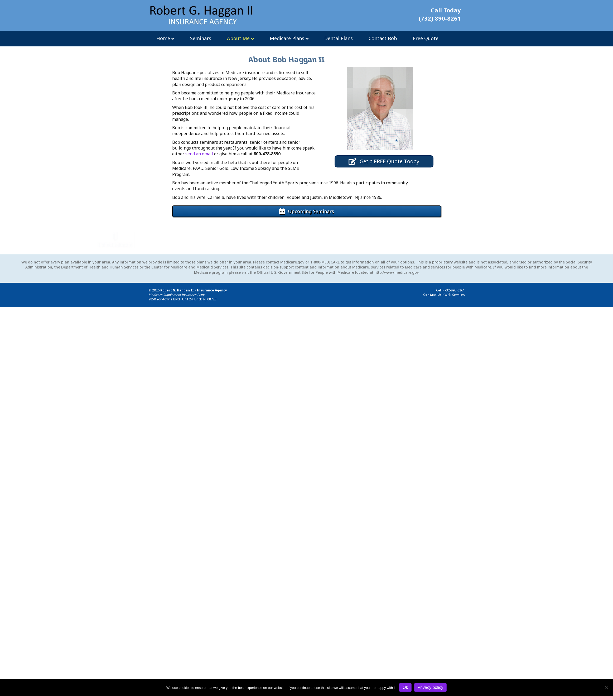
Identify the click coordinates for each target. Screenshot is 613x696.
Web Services (455, 294)
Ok (405, 687)
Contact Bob (383, 38)
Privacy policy (430, 687)
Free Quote (425, 38)
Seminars (200, 38)
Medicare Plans (287, 38)
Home (163, 38)
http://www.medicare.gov (396, 272)
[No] (606, 687)
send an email (199, 154)
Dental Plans (338, 38)
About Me (238, 38)
